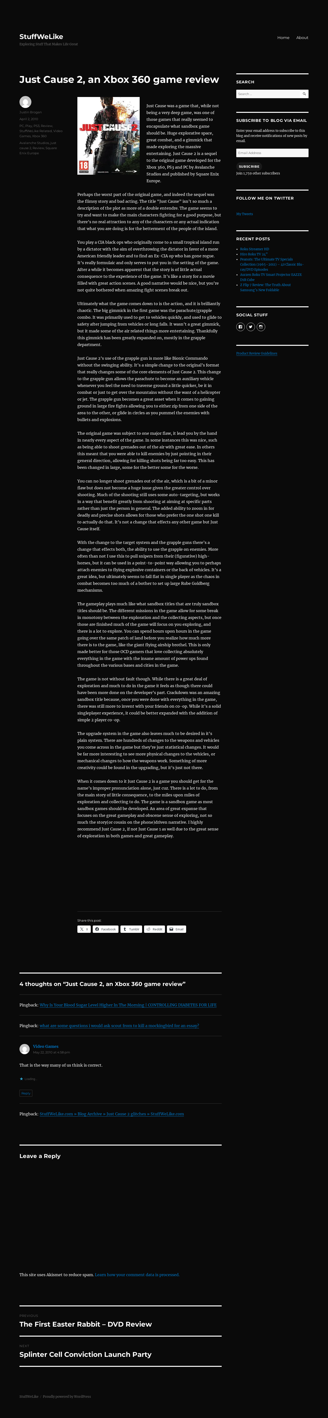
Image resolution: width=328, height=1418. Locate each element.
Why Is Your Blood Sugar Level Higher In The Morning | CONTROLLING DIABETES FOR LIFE (128, 1005)
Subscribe (249, 166)
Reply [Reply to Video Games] (25, 1093)
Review (46, 126)
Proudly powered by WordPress (67, 1397)
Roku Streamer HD (254, 249)
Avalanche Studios (34, 143)
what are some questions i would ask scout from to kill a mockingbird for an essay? (119, 1025)
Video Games (45, 1046)
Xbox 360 (39, 136)
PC (21, 126)
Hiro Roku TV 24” (254, 254)
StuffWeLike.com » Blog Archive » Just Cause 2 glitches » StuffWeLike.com (112, 1113)
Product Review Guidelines (256, 353)
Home (283, 37)
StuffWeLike (41, 36)
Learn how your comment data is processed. (137, 1274)
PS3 (36, 126)
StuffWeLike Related (35, 131)
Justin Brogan (30, 112)
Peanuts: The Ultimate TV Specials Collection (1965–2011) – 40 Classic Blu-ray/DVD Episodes (272, 264)
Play (28, 126)
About (302, 37)
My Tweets (244, 214)
